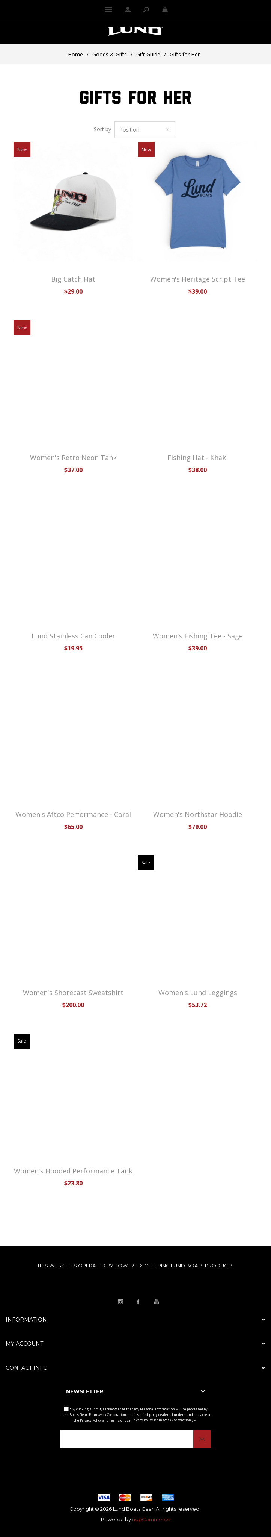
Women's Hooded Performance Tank (73, 1170)
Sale (146, 862)
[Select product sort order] (144, 129)
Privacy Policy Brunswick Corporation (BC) (164, 1419)
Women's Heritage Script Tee (197, 278)
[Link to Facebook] (138, 1301)
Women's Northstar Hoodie (197, 814)
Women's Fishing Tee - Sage (198, 635)
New (22, 149)
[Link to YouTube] (156, 1301)
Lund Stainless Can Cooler (73, 635)
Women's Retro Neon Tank (73, 457)
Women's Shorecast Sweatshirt (73, 992)
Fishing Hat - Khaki (197, 457)
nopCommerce (151, 1519)
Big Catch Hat (73, 278)
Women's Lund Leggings (197, 992)
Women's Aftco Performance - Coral (73, 814)
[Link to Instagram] (120, 1301)
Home (75, 54)
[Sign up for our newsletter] (135, 1439)
